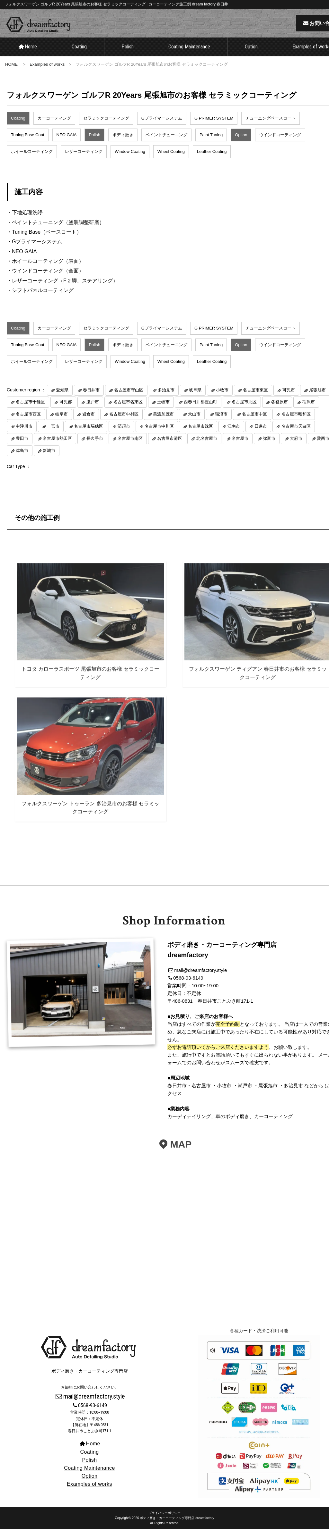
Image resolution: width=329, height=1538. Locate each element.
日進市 (260, 435)
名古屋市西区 (28, 423)
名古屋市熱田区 (57, 447)
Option (251, 56)
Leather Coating (212, 160)
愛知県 (62, 399)
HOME (11, 73)
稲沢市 (308, 411)
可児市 (288, 399)
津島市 (22, 459)
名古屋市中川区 (159, 435)
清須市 (124, 435)
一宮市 (53, 435)
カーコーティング (54, 127)
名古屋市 (240, 447)
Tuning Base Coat (27, 143)
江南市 (233, 435)
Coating (79, 56)
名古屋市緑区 (200, 435)
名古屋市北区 (244, 411)
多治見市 (166, 399)
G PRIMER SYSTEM (213, 127)
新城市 (49, 459)
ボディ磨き (122, 143)
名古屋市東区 (255, 399)
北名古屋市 (206, 447)
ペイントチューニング (166, 143)
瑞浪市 (221, 423)
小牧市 (222, 399)
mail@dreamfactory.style (89, 1405)
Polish (127, 56)
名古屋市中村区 (123, 423)
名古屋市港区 (169, 447)
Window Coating (130, 160)
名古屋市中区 (254, 423)
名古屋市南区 (130, 447)
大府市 (296, 447)
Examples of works (47, 73)
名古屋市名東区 (128, 411)
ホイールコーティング (32, 160)
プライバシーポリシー (164, 1522)
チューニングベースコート (270, 127)
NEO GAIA (67, 143)
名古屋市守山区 (128, 399)
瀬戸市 (92, 411)
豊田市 (22, 447)
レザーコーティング (83, 160)
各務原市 (279, 411)
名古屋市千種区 (30, 411)
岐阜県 (195, 399)
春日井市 (91, 399)
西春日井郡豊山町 (200, 411)
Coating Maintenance (189, 56)
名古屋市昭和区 (296, 423)
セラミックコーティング (106, 127)
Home (27, 56)
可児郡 (65, 411)
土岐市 (163, 411)
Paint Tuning (211, 143)
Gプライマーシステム (161, 127)
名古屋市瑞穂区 (88, 435)
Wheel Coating (171, 160)
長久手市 (94, 447)
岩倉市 (88, 423)
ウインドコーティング (280, 143)
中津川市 (24, 435)
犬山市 (194, 423)
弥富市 (269, 447)
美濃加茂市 (163, 423)
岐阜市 (61, 423)
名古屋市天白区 (296, 435)
